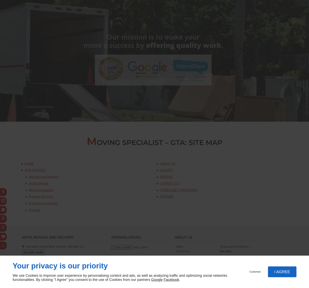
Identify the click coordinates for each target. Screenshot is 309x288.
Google (157, 280)
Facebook (171, 280)
